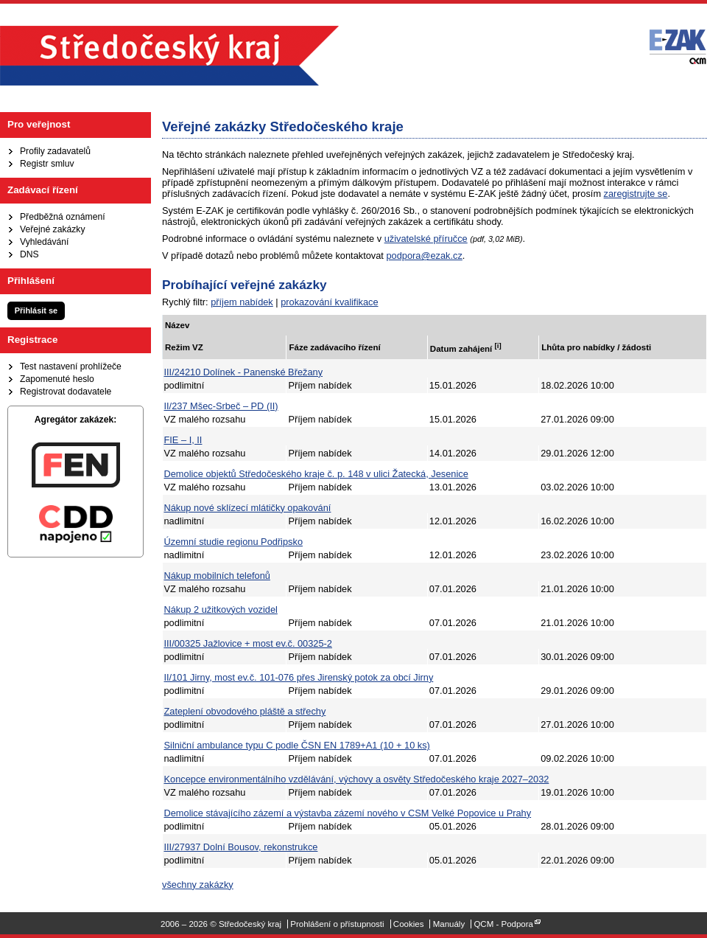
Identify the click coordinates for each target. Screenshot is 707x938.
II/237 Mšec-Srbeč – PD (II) (221, 405)
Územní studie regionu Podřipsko (233, 541)
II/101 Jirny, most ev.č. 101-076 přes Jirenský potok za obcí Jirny (299, 677)
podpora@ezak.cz (424, 255)
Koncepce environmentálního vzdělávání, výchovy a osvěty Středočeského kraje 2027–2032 (356, 779)
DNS (29, 254)
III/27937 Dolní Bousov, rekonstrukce (241, 846)
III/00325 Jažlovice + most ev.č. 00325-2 (248, 643)
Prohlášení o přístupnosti (337, 924)
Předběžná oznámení (62, 217)
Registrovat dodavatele (65, 391)
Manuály (449, 924)
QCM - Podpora (503, 924)
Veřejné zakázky (52, 229)
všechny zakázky (197, 884)
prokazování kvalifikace (329, 302)
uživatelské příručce (426, 238)
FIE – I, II (183, 439)
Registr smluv (47, 164)
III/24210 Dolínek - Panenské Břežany (243, 372)
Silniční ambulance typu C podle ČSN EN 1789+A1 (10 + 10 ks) (297, 745)
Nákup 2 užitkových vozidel (221, 609)
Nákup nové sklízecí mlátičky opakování (247, 507)
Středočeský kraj (169, 56)
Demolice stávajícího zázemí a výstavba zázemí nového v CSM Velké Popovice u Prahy (348, 813)
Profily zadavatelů (55, 151)
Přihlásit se (36, 310)
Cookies (408, 924)
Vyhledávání (44, 242)
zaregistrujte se (636, 193)
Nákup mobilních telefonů (217, 575)
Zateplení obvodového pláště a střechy (245, 711)
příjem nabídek (242, 302)
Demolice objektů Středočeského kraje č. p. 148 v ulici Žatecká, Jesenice (316, 473)
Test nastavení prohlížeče (71, 366)
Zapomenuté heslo (57, 379)
